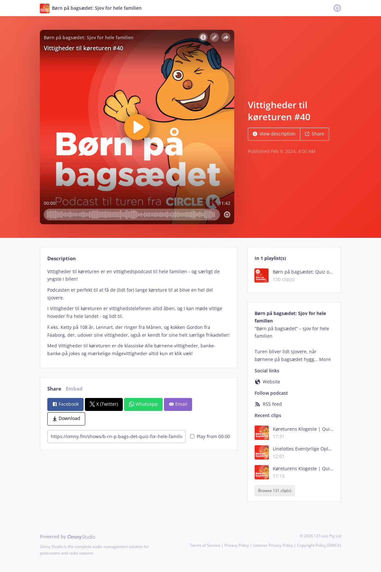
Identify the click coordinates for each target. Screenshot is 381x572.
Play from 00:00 (210, 436)
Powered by (67, 536)
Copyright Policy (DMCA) (319, 545)
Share (314, 134)
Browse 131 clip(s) (274, 490)
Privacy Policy (237, 545)
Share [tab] (54, 388)
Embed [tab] (74, 388)
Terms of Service (205, 545)
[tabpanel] (138, 312)
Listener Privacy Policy (273, 545)
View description (274, 134)
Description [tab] (61, 258)
